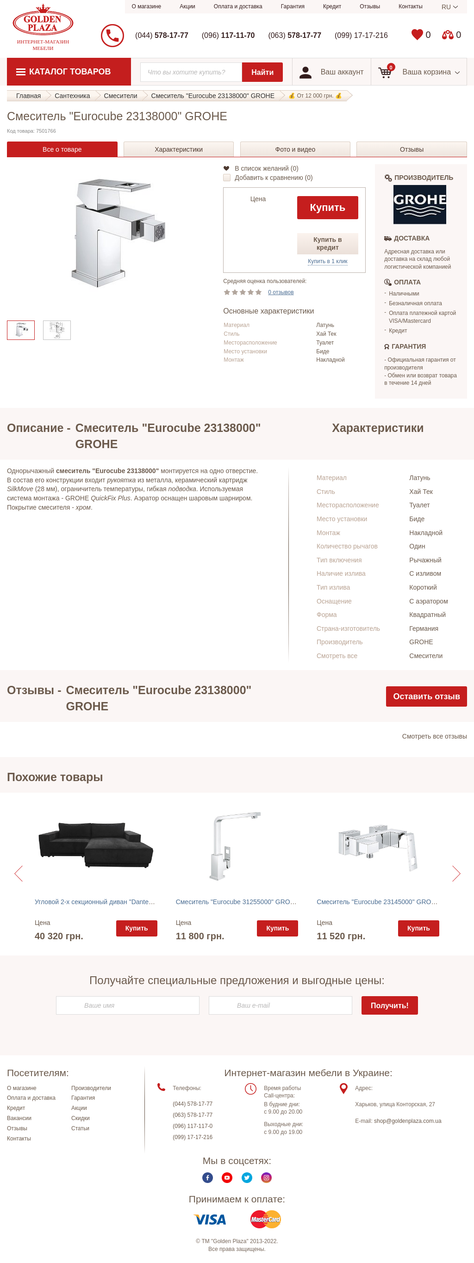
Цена (258, 199)
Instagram (266, 1181)
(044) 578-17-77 (192, 1106)
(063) (294, 35)
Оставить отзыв (426, 696)
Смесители (426, 655)
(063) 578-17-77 (192, 1118)
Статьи (80, 1131)
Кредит (332, 6)
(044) (161, 35)
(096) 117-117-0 (192, 1129)
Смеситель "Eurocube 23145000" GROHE (378, 902)
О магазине (147, 6)
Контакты (411, 6)
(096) (228, 35)
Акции (187, 6)
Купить (328, 207)
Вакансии (19, 1121)
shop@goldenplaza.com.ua (408, 1124)
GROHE (421, 642)
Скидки (80, 1121)
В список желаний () (267, 168)
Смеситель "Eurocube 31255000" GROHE (237, 902)
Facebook (207, 1181)
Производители (91, 1091)
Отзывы (370, 6)
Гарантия (293, 6)
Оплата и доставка (238, 6)
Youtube (227, 1181)
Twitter (247, 1181)
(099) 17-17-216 (361, 35)
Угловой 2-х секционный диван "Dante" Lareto (103, 902)
